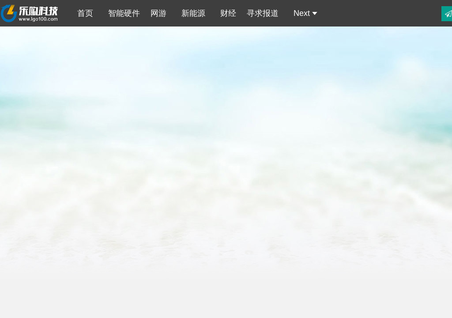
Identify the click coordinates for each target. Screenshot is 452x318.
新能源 (191, 13)
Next (303, 13)
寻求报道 (263, 13)
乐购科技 (30, 13)
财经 (226, 13)
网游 (158, 13)
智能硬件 (122, 13)
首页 (83, 13)
